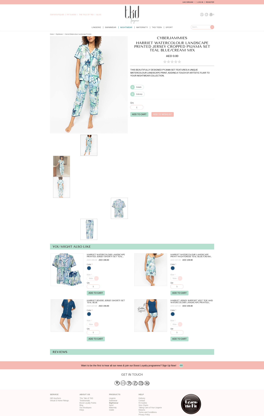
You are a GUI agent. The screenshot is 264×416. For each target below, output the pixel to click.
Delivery (139, 94)
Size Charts (143, 405)
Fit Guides (71, 15)
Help (141, 394)
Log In (200, 2)
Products (114, 394)
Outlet (111, 410)
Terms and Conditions (148, 412)
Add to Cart (139, 114)
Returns (142, 410)
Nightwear (126, 27)
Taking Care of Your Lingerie (150, 408)
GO (181, 365)
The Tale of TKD (86, 15)
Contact (142, 401)
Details (138, 87)
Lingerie (96, 27)
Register (210, 2)
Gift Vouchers (55, 398)
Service (54, 394)
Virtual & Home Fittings (59, 401)
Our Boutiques (57, 15)
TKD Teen (157, 27)
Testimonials (85, 401)
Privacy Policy (144, 415)
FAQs (82, 410)
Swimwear (110, 27)
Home (52, 34)
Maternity (142, 27)
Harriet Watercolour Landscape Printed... (78, 34)
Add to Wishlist (162, 114)
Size (89, 275)
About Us (85, 394)
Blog (98, 15)
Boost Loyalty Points (88, 403)
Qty (132, 103)
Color (89, 264)
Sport (169, 27)
